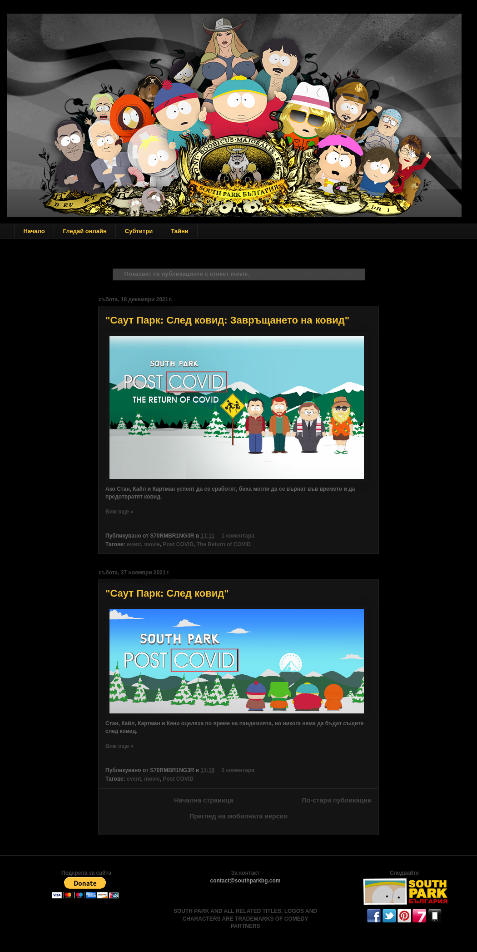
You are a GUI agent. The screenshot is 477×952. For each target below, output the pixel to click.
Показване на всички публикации (303, 273)
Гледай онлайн (85, 231)
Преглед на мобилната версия (238, 816)
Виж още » (119, 511)
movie (152, 544)
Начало (34, 231)
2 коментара (238, 770)
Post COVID (178, 544)
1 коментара (238, 536)
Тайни (180, 231)
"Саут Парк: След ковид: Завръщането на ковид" (227, 320)
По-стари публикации (337, 800)
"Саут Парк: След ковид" (167, 593)
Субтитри (139, 231)
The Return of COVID (224, 544)
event (134, 544)
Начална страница (204, 800)
